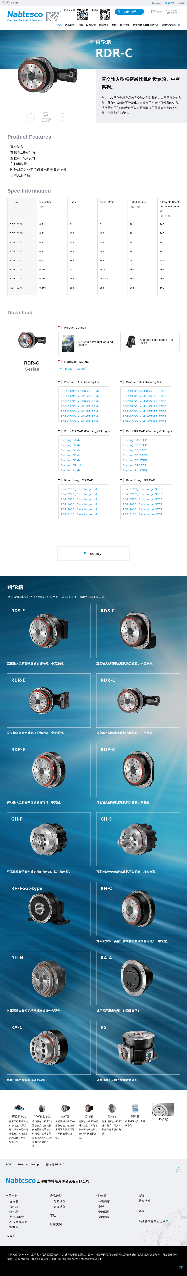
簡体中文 (169, 2)
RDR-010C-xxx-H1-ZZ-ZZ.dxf (80, 396)
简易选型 (60, 1201)
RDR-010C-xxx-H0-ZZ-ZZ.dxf (80, 391)
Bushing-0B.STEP (134, 445)
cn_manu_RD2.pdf (73, 368)
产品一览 (11, 1195)
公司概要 (104, 1201)
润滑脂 (13, 1226)
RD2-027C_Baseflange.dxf (78, 494)
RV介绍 (11, 1235)
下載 (53, 1215)
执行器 (13, 1201)
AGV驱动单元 (18, 1221)
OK (181, 1267)
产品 (59, 25)
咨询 (159, 11)
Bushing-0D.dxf (71, 455)
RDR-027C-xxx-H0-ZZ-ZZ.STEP (144, 401)
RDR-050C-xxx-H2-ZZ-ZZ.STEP (144, 411)
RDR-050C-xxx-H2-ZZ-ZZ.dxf (80, 411)
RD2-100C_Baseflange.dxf (78, 504)
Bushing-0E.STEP (134, 460)
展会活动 (125, 25)
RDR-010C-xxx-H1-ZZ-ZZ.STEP (144, 396)
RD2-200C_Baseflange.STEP (142, 509)
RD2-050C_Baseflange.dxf (78, 499)
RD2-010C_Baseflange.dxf (78, 489)
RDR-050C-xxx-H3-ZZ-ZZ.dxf (80, 416)
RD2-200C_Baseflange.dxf (78, 509)
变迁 (101, 1206)
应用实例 (91, 25)
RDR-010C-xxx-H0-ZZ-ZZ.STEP (144, 391)
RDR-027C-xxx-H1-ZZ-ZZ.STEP (144, 406)
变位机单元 (16, 1216)
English (181, 2)
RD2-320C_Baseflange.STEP (142, 514)
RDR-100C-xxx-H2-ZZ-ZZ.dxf (80, 421)
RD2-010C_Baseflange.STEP (142, 489)
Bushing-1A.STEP (134, 470)
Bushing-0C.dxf (71, 450)
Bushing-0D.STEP (134, 455)
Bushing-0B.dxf (70, 445)
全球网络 (104, 1211)
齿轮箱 (13, 1206)
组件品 (13, 1211)
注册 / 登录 (130, 11)
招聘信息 (104, 1216)
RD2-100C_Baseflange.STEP (142, 504)
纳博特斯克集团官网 (143, 25)
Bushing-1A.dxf (70, 470)
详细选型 (60, 1206)
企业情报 (103, 25)
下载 (80, 25)
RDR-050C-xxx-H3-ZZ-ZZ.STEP (144, 416)
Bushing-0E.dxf (70, 460)
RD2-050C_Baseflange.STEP (142, 499)
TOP (9, 1164)
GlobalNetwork (175, 11)
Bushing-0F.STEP (134, 465)
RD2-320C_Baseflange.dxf (78, 514)
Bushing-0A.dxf (70, 440)
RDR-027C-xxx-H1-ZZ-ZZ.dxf (80, 406)
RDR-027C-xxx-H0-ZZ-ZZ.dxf (80, 401)
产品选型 (70, 25)
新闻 (114, 25)
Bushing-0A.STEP (134, 440)
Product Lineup (28, 1164)
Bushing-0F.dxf (70, 465)
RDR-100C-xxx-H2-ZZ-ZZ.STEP (144, 421)
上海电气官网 (169, 25)
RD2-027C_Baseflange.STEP (142, 494)
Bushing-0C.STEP (134, 450)
